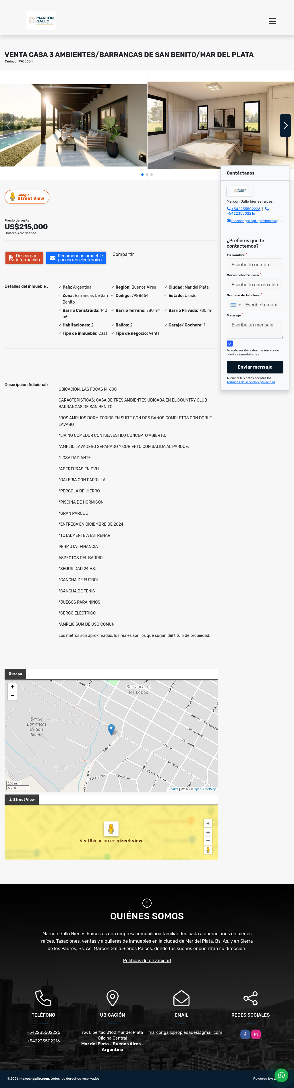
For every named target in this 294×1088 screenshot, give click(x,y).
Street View (27, 196)
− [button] (12, 696)
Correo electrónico (244, 275)
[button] (142, 174)
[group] (73, 125)
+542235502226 (245, 209)
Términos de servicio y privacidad (251, 382)
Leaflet (173, 789)
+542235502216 (241, 213)
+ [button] (12, 687)
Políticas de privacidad (147, 960)
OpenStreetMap (205, 789)
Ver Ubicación (95, 841)
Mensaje (235, 315)
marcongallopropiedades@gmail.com (185, 1032)
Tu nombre (237, 255)
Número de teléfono (244, 295)
